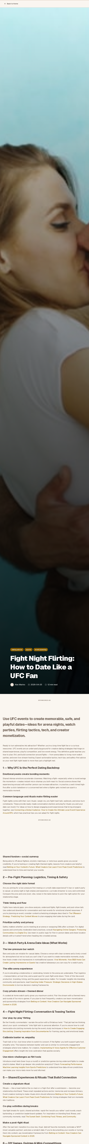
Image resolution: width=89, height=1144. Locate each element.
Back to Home (11, 4)
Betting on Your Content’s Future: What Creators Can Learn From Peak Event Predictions (44, 867)
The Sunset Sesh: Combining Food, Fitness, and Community (51, 1116)
